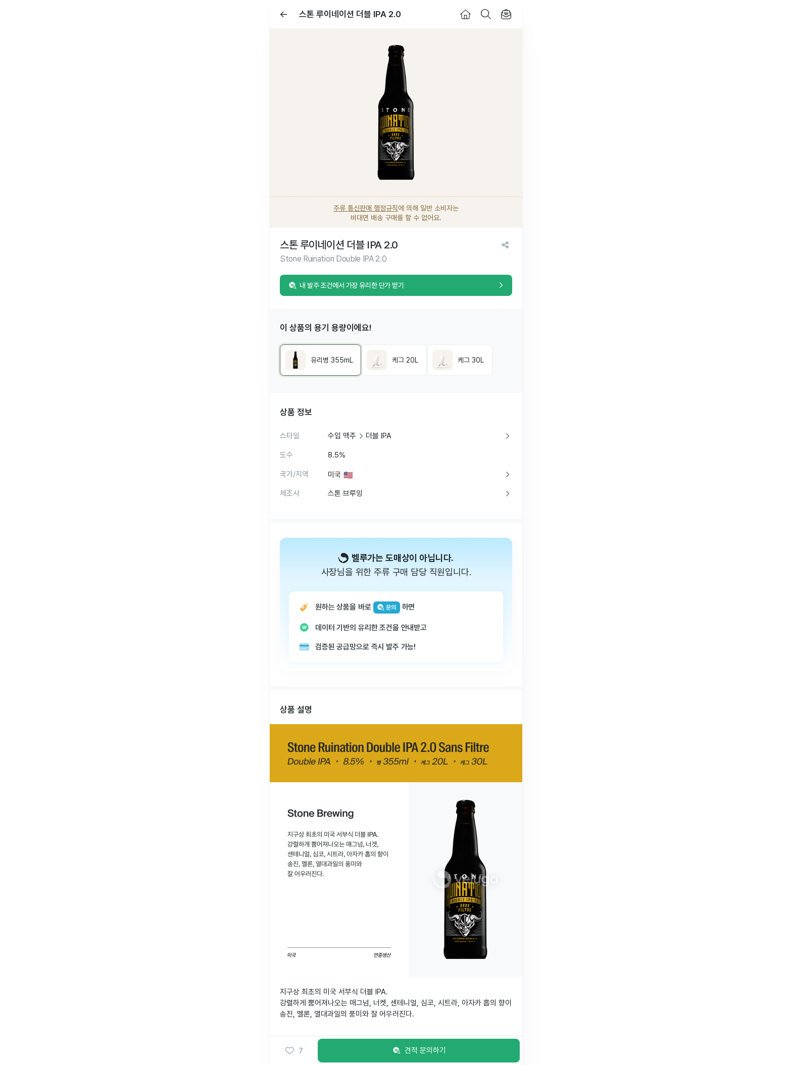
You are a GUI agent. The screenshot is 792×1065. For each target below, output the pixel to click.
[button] (293, 1051)
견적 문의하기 (418, 1051)
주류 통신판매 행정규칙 (365, 208)
